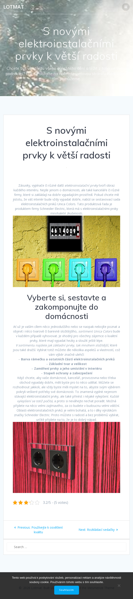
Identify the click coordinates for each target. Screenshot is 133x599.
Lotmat (13, 6)
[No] (119, 585)
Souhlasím (66, 589)
